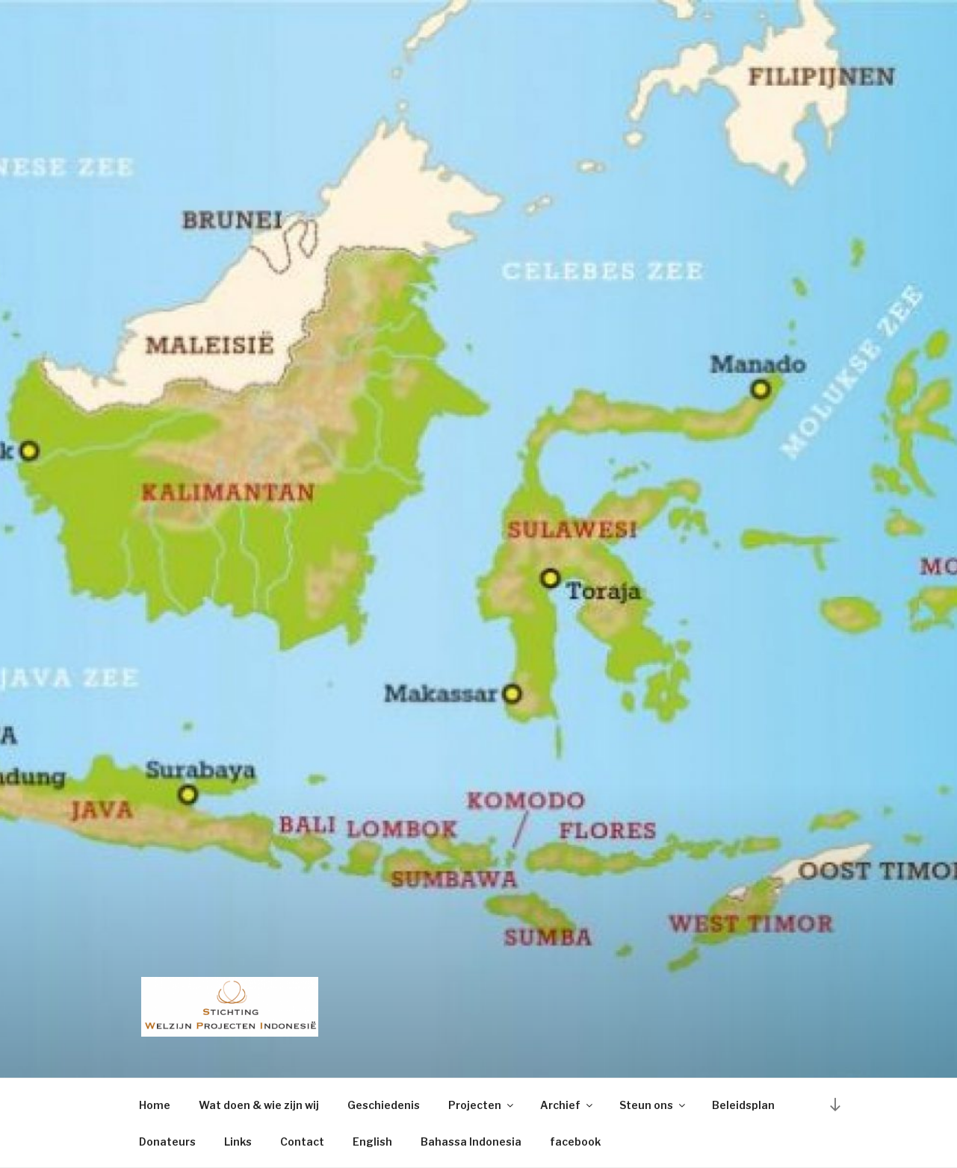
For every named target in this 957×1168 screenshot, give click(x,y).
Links (238, 1141)
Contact (302, 1141)
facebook (575, 1141)
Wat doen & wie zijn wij (259, 1105)
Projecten (481, 1105)
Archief (567, 1105)
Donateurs (167, 1141)
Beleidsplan (743, 1105)
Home (154, 1105)
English (372, 1141)
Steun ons (653, 1105)
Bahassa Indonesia (471, 1141)
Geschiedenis (383, 1105)
